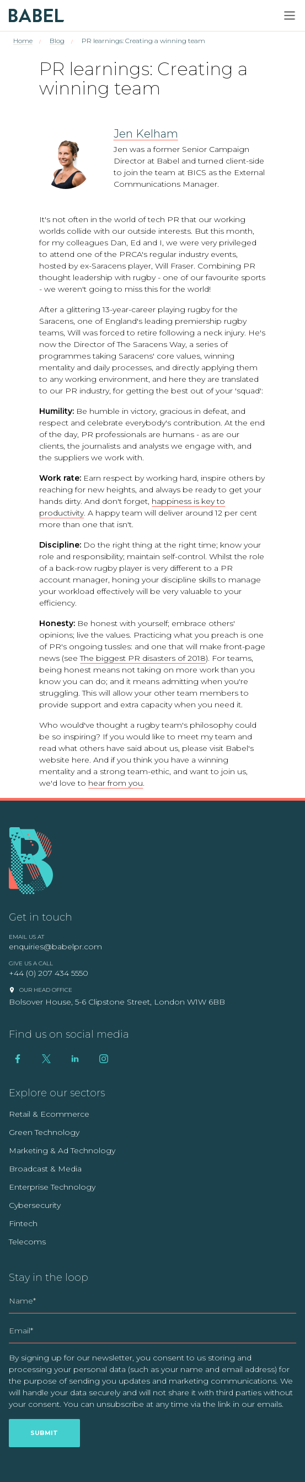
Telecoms (27, 1242)
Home (23, 40)
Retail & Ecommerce (49, 1114)
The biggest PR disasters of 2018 (143, 658)
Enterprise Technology (52, 1187)
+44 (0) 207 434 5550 (48, 973)
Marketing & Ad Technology (62, 1150)
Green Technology (44, 1132)
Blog (57, 40)
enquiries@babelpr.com (55, 947)
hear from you (115, 783)
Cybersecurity (35, 1205)
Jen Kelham (146, 133)
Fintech (23, 1223)
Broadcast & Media (45, 1169)
